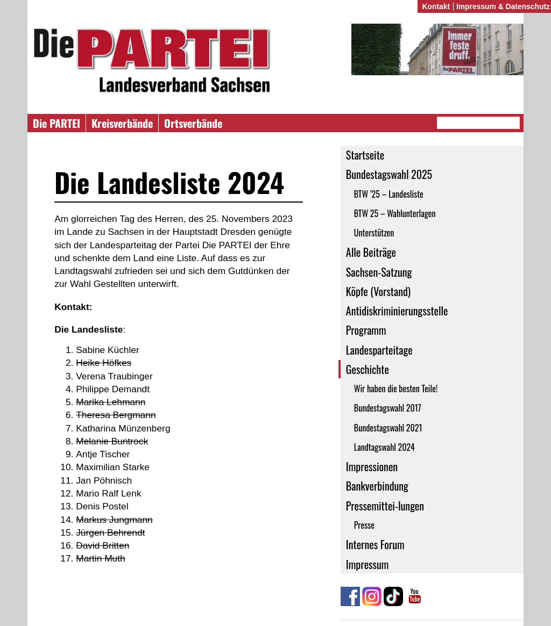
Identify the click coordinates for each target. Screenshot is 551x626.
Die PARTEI (56, 123)
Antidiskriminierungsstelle (397, 311)
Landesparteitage (379, 350)
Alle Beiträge (371, 252)
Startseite (365, 155)
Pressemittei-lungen (385, 506)
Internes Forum (375, 544)
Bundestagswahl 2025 (389, 174)
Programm (366, 330)
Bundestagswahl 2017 (387, 407)
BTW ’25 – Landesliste (388, 194)
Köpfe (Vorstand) (378, 291)
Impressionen (372, 466)
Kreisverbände (122, 123)
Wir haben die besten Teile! (395, 388)
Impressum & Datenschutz (503, 6)
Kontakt (436, 6)
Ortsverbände (193, 123)
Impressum (367, 564)
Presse (364, 525)
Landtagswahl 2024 (384, 447)
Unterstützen (374, 232)
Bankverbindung (377, 486)
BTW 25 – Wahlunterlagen (395, 213)
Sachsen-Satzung (379, 272)
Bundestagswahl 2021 (388, 427)
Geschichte (367, 369)
